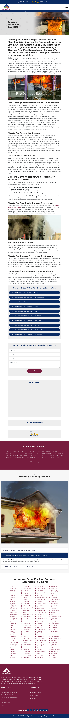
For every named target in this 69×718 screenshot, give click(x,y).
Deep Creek (27, 588)
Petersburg (40, 633)
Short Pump (55, 588)
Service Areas (5, 702)
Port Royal (40, 636)
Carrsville (13, 629)
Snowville (54, 590)
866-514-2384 (24, 2)
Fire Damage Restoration (9, 692)
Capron (12, 627)
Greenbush (27, 616)
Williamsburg (55, 649)
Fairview (26, 603)
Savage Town (41, 651)
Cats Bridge (13, 633)
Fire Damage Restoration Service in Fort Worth (26, 316)
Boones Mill (13, 612)
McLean (39, 595)
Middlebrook (41, 599)
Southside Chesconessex (55, 598)
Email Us (35, 695)
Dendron (26, 592)
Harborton (26, 623)
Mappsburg (41, 592)
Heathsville (26, 627)
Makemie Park (41, 588)
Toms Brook (55, 623)
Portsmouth (41, 638)
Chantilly (12, 638)
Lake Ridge (27, 644)
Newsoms (40, 614)
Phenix (39, 635)
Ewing (25, 599)
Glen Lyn (26, 612)
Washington (55, 642)
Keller (25, 636)
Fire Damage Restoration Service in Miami (24, 292)
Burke (12, 622)
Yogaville (54, 655)
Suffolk (53, 612)
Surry (52, 614)
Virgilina (53, 635)
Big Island (13, 607)
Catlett (12, 631)
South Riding (55, 592)
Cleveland (13, 648)
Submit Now (34, 371)
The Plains (54, 620)
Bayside (12, 603)
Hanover (26, 622)
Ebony (25, 597)
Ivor (24, 635)
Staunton (54, 607)
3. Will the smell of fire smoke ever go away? (18, 567)
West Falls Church (54, 645)
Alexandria (13, 588)
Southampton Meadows (55, 594)
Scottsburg (54, 586)
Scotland (40, 657)
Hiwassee (26, 633)
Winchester (54, 651)
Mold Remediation (7, 694)
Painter (39, 625)
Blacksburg (13, 609)
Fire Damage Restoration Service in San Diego (25, 325)
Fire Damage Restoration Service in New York (25, 302)
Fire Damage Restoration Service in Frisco (24, 311)
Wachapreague (56, 638)
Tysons (53, 629)
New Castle (40, 609)
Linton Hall (26, 651)
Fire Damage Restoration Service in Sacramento (26, 334)
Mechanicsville (42, 597)
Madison (40, 586)
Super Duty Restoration (47, 716)
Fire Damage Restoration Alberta (29, 11)
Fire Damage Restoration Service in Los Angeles (26, 320)
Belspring (13, 605)
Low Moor (26, 653)
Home (10, 11)
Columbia (13, 655)
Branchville (13, 614)
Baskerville (13, 601)
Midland (39, 601)
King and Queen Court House (27, 640)
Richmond (40, 644)
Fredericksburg (28, 607)
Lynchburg (26, 657)
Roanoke (40, 646)
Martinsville (41, 594)
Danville (26, 586)
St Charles (54, 605)
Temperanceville (56, 616)
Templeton (54, 618)
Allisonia (12, 590)
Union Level (54, 631)
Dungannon (27, 595)
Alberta (15, 11)
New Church (41, 610)
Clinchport (13, 653)
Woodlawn (54, 653)
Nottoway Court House (42, 619)
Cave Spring (13, 635)
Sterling (53, 609)
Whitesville (54, 648)
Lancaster (26, 646)
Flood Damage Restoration (9, 697)
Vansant (53, 633)
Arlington (13, 594)
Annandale (13, 592)
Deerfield (26, 590)
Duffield (26, 594)
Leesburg (26, 649)
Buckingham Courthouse (14, 619)
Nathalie (40, 607)
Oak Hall (40, 622)
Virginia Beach (55, 636)
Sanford (39, 649)
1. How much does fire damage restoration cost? (19, 550)
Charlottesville (14, 642)
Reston (39, 642)
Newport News (42, 612)
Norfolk (39, 616)
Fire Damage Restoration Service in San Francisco (27, 329)
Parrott (39, 631)
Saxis (38, 653)
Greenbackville (28, 614)
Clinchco (12, 651)
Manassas (40, 590)
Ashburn (12, 595)
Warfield (53, 640)
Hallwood (26, 618)
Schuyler (40, 655)
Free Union (26, 609)
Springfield (54, 603)
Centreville (13, 636)
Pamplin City (41, 629)
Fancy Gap (26, 605)
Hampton (26, 620)
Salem (39, 648)
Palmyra (39, 627)
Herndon (26, 629)
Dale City (12, 657)
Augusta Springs (12, 598)
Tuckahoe (54, 627)
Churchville (13, 646)
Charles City (13, 640)
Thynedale (54, 622)
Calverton (13, 625)
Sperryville (54, 601)
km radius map (34, 399)
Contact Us (4, 700)
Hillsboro (26, 631)
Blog (2, 705)
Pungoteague (41, 640)
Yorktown (54, 657)
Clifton (12, 649)
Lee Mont (26, 648)
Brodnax (12, 616)
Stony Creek (55, 610)
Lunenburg (27, 655)
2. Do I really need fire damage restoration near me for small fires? (25, 555)
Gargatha (26, 610)
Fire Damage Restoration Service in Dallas (24, 306)
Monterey (40, 605)
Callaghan (13, 623)
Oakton (39, 623)
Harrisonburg (27, 625)
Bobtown (13, 610)
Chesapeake (14, 644)
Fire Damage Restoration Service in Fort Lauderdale (27, 297)
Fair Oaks (26, 601)
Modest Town (41, 603)
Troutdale (54, 625)
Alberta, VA (35, 698)
